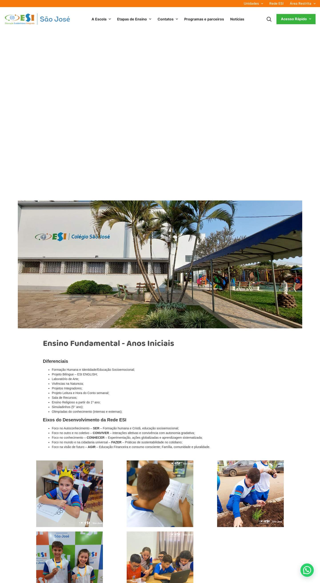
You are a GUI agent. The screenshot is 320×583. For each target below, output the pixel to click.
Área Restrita (303, 3)
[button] (307, 570)
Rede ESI (276, 3)
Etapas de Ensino (134, 19)
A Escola (101, 19)
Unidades (253, 3)
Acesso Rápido (296, 19)
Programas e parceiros (204, 19)
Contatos (168, 19)
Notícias (237, 19)
